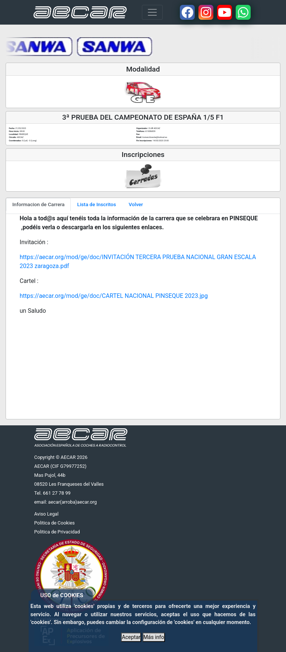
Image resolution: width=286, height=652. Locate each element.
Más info (153, 637)
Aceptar (131, 637)
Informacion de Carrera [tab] (38, 204)
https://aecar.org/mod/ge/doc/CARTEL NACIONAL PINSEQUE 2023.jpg (114, 295)
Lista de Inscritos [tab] (96, 204)
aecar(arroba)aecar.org (72, 502)
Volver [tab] (136, 204)
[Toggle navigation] (152, 12)
